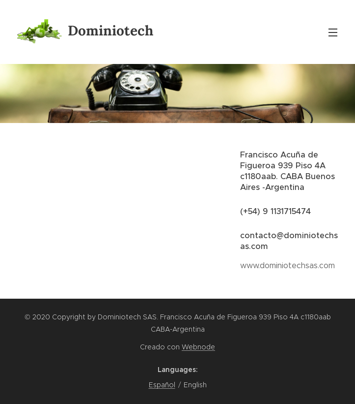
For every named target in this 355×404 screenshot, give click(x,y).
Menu (332, 32)
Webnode (198, 346)
